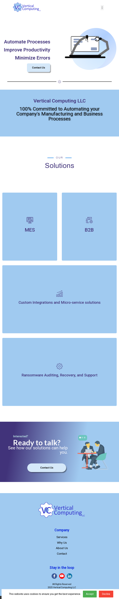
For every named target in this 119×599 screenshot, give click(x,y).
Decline (106, 594)
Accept (90, 594)
